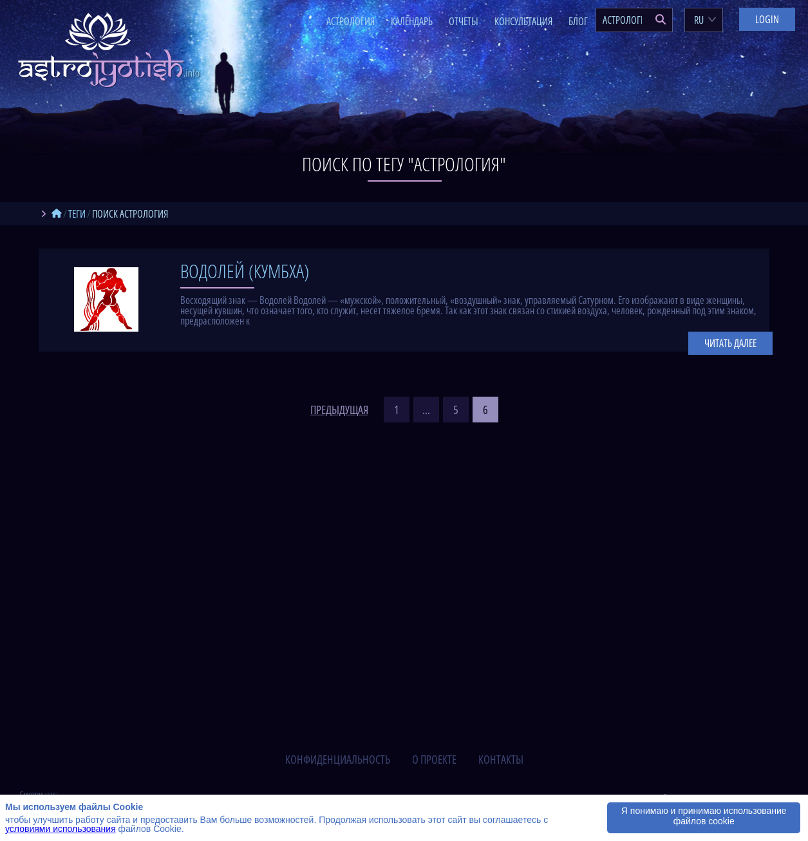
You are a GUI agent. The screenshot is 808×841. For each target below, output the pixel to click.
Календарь (412, 21)
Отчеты (463, 21)
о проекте (434, 759)
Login (767, 19)
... (426, 409)
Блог (578, 21)
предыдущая (339, 409)
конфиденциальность (337, 759)
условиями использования (60, 829)
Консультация (523, 21)
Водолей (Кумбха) (244, 271)
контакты (500, 759)
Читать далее (730, 343)
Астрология (350, 21)
